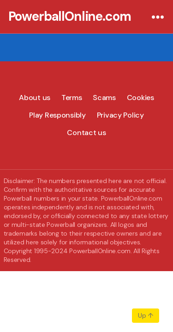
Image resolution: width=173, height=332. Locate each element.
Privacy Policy (120, 115)
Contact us (86, 132)
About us (34, 97)
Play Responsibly (57, 115)
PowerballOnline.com (69, 16)
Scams (104, 97)
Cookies (140, 97)
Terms (71, 97)
